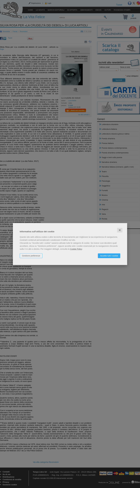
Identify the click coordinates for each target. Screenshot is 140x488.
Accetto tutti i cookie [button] (109, 255)
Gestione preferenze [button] (31, 255)
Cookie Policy (76, 249)
